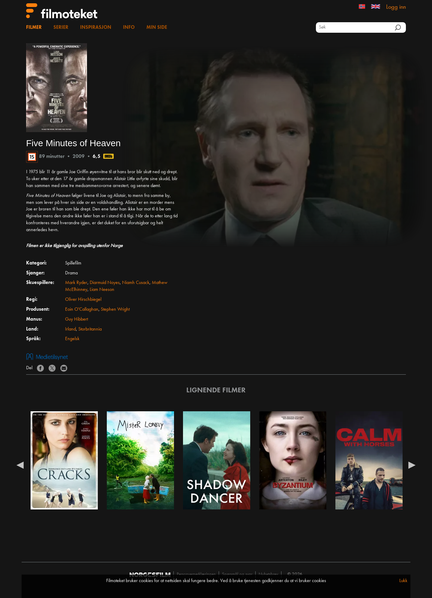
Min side (156, 27)
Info (129, 27)
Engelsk (72, 339)
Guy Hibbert (76, 319)
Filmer (34, 27)
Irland (70, 329)
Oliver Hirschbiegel (83, 299)
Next (412, 464)
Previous (20, 464)
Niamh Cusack (135, 282)
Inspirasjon (95, 27)
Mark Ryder (76, 282)
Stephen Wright (115, 309)
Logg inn (396, 7)
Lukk (403, 580)
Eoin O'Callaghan (81, 309)
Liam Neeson (102, 289)
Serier (60, 27)
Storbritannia (90, 329)
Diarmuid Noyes (105, 282)
